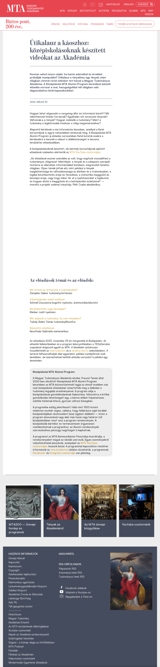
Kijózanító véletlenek (42, 328)
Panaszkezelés (16, 578)
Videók (149, 14)
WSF (150, 10)
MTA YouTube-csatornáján (85, 152)
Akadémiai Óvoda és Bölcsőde (25, 594)
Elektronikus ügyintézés (21, 582)
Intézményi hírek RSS (70, 572)
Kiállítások (69, 24)
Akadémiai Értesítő (18, 622)
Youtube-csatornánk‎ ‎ (136, 524)
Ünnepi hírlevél (16, 558)
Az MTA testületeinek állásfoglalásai (28, 626)
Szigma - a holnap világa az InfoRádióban (31, 642)
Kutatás (104, 10)
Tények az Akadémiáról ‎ (54, 526)
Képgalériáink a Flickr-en (78, 596)
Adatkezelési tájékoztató (22, 574)
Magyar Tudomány (18, 618)
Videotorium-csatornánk (21, 658)
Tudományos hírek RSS (71, 576)
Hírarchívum (14, 614)
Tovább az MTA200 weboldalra (134, 24)
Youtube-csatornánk (19, 630)
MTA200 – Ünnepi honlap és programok (22, 528)
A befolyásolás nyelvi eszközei (47, 299)
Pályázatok (119, 10)
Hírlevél (55, 24)
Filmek (110, 24)
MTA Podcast (16, 646)
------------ (14, 610)
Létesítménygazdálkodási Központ (27, 586)
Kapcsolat (113, 4)
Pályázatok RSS (67, 568)
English (129, 4)
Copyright (13, 570)
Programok (97, 24)
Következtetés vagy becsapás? (48, 308)
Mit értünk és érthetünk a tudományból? (54, 289)
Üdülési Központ (17, 590)
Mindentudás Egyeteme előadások (27, 662)
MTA (62, 10)
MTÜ (143, 10)
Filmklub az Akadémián (21, 654)
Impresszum (15, 566)
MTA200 (72, 10)
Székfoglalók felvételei (21, 638)
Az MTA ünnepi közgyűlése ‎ (94, 526)
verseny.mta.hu (80, 350)
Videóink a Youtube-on (78, 592)
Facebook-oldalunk (76, 588)
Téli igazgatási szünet (20, 606)
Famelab (13, 650)
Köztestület (88, 10)
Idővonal (83, 24)
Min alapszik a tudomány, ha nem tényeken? (55, 318)
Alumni (133, 10)
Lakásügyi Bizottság (19, 598)
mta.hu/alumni (58, 350)
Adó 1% (12, 602)
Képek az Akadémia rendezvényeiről (28, 634)
